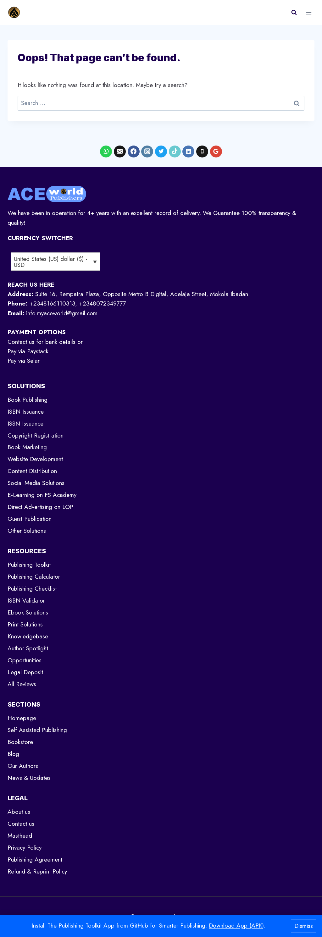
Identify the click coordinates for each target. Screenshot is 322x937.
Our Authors (23, 766)
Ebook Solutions (28, 612)
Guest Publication (30, 519)
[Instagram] (147, 151)
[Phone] (202, 151)
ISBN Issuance (26, 411)
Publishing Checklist (32, 588)
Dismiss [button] (303, 926)
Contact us (21, 823)
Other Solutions (27, 530)
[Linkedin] (188, 151)
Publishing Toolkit (29, 564)
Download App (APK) (236, 925)
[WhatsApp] (106, 151)
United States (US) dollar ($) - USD (50, 262)
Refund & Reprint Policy (37, 871)
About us (19, 811)
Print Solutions (25, 624)
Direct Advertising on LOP (40, 507)
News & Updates (29, 778)
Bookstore (20, 742)
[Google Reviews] (216, 151)
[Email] (120, 151)
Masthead (20, 835)
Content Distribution (32, 471)
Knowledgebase (28, 636)
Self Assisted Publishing (37, 730)
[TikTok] (175, 151)
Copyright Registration (36, 435)
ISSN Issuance (25, 423)
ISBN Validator (26, 600)
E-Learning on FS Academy (42, 495)
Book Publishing (27, 399)
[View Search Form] (294, 12)
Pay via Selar (24, 360)
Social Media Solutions (36, 483)
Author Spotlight (28, 648)
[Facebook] (134, 151)
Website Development (35, 459)
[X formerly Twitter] (161, 151)
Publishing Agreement (35, 859)
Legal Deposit (25, 672)
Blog (13, 754)
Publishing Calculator (34, 576)
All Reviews (22, 684)
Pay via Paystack (28, 351)
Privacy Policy (25, 847)
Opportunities (25, 660)
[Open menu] (308, 12)
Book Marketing (27, 447)
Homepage (22, 718)
